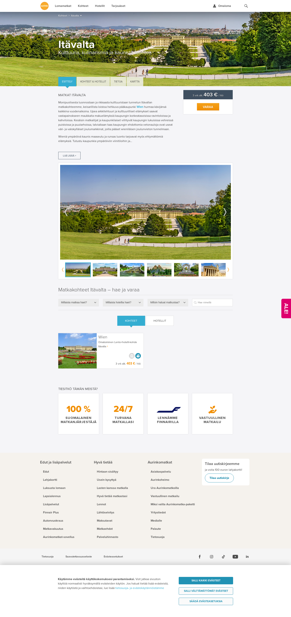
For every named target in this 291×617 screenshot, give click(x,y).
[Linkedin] (247, 556)
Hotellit (159, 320)
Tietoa (118, 81)
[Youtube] (235, 556)
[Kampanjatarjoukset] (286, 308)
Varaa (208, 107)
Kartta (135, 81)
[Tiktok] (223, 556)
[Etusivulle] (44, 6)
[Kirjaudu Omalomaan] (222, 5)
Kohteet (131, 320)
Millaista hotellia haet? (118, 302)
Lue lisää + (69, 155)
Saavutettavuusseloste (79, 556)
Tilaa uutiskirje (219, 478)
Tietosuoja (48, 556)
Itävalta (102, 346)
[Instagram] (211, 556)
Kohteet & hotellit (93, 81)
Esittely (67, 81)
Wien (102, 337)
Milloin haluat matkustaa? (165, 302)
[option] (145, 212)
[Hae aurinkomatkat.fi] (246, 5)
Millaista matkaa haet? (74, 302)
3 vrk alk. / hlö (208, 95)
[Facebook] (199, 556)
